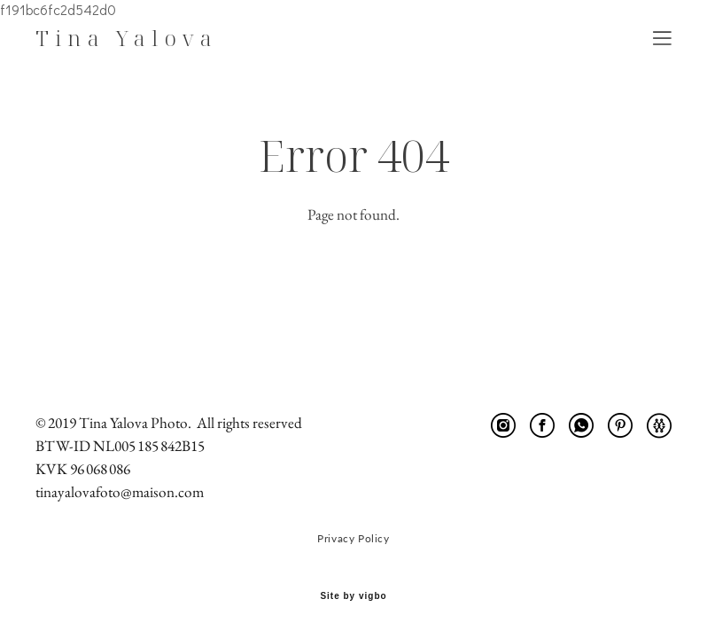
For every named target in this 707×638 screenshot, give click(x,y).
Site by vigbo (353, 596)
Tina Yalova (126, 38)
